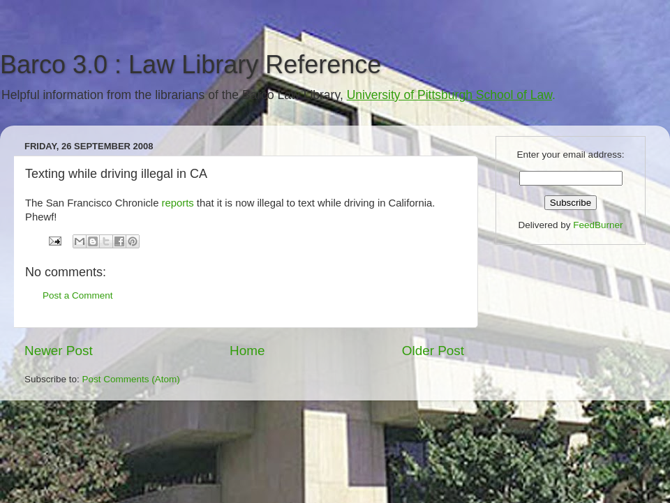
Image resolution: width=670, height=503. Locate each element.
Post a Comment (78, 295)
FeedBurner (598, 225)
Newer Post (58, 350)
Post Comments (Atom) (131, 379)
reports (178, 203)
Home (247, 350)
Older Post (433, 350)
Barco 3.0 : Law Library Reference (190, 64)
